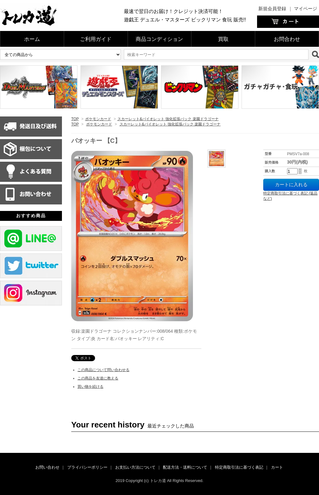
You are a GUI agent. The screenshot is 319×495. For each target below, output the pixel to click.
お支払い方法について (135, 467)
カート (277, 467)
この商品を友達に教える (97, 378)
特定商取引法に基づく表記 (239, 467)
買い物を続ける (90, 386)
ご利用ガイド (95, 39)
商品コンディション (159, 39)
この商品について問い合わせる (103, 370)
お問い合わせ (47, 467)
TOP (75, 119)
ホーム (32, 39)
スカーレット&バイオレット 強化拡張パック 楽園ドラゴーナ (168, 119)
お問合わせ (287, 39)
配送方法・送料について (185, 467)
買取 (223, 39)
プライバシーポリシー (87, 467)
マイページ (305, 8)
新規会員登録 (272, 8)
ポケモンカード (98, 119)
